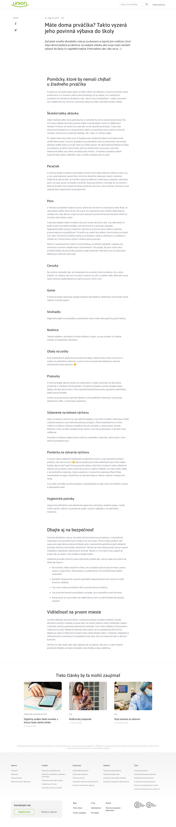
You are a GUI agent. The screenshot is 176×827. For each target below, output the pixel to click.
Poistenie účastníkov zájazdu (83, 785)
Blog (74, 803)
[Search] (147, 4)
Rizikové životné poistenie (144, 778)
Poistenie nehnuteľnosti (112, 771)
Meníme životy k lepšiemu (20, 782)
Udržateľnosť (96, 808)
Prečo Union (77, 808)
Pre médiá (95, 813)
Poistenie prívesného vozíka (52, 780)
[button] (159, 4)
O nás (93, 803)
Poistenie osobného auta (51, 771)
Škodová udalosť (49, 812)
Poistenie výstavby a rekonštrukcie (116, 782)
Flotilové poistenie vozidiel (52, 788)
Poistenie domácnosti (111, 774)
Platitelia (14, 774)
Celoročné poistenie (80, 774)
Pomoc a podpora (79, 813)
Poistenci (14, 771)
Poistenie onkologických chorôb (146, 785)
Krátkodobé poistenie (81, 771)
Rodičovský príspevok (80, 719)
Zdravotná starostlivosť (33, 714)
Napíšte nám (24, 812)
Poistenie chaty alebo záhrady (114, 778)
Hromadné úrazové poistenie (145, 774)
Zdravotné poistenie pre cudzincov (147, 789)
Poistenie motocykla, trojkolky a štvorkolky (54, 775)
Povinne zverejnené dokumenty (113, 809)
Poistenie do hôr (79, 778)
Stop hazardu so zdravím (127, 719)
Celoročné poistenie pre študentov (85, 782)
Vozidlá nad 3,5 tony (49, 784)
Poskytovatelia (16, 778)
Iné (62, 18)
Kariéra (108, 803)
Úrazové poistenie (141, 771)
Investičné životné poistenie (144, 782)
